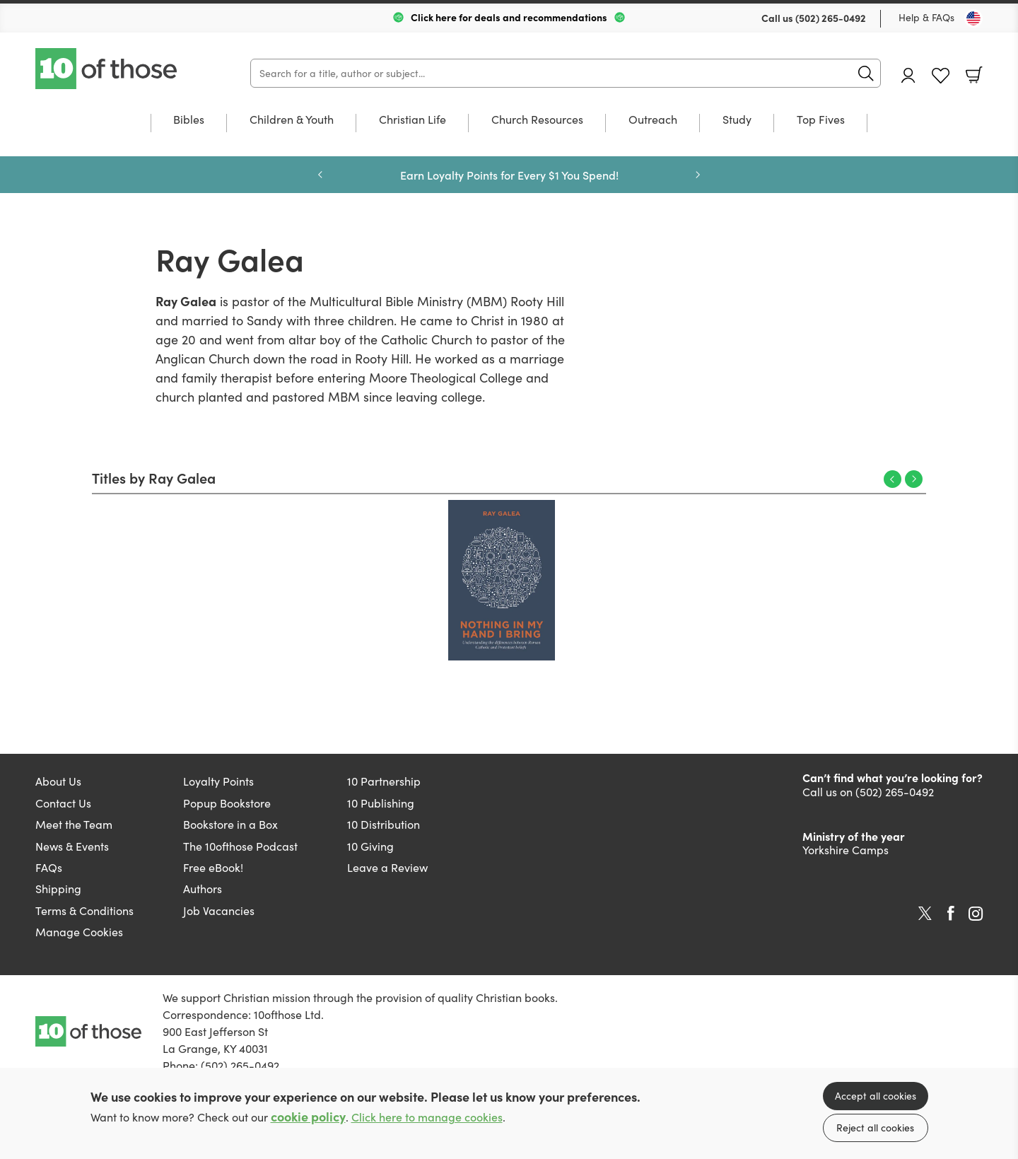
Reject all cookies (875, 1127)
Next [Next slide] (698, 174)
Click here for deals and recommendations (509, 17)
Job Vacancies (219, 910)
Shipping (58, 888)
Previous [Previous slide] (320, 174)
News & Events (72, 846)
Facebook (950, 913)
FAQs (48, 867)
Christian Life (412, 120)
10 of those (107, 68)
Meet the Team (73, 824)
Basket (974, 74)
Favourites (940, 76)
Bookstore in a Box (230, 824)
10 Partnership (384, 781)
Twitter (925, 914)
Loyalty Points (218, 781)
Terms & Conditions (84, 910)
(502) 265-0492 (830, 18)
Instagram (976, 914)
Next (914, 479)
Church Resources (537, 120)
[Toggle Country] (973, 18)
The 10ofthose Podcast (240, 846)
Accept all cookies (875, 1095)
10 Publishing (380, 803)
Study (736, 120)
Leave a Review (387, 867)
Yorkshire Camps (845, 849)
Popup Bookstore (227, 803)
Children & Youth (292, 120)
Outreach (652, 120)
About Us (58, 781)
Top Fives (821, 120)
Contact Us (63, 803)
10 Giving (370, 846)
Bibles (188, 120)
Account (908, 75)
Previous (892, 479)
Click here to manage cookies (427, 1117)
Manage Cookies (79, 931)
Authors (202, 888)
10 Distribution (383, 824)
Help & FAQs (926, 17)
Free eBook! (213, 867)
